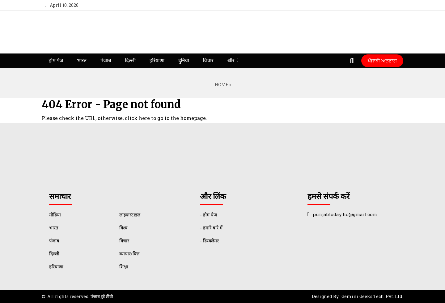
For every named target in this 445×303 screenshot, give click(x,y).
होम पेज (56, 60)
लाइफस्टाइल (129, 214)
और (230, 60)
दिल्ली (130, 60)
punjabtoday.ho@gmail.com (345, 214)
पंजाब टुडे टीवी (102, 296)
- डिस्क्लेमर (209, 240)
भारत (82, 60)
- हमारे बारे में (211, 227)
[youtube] (384, 5)
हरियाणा (157, 60)
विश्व (123, 227)
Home (221, 84)
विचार (208, 60)
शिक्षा (123, 266)
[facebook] (361, 5)
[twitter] (373, 5)
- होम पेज (208, 214)
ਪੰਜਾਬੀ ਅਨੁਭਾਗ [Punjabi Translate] (382, 60)
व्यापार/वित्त (129, 253)
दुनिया (183, 60)
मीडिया (55, 214)
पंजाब (105, 60)
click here (137, 118)
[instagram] (395, 5)
